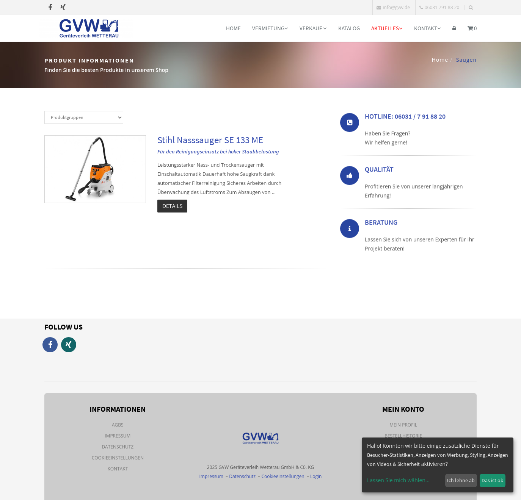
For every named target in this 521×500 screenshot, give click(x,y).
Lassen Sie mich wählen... (398, 480)
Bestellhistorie (403, 436)
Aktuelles (387, 28)
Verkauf (313, 28)
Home (233, 28)
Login (316, 476)
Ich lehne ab (461, 480)
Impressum (117, 436)
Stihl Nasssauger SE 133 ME (210, 140)
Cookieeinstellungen (118, 458)
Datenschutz (117, 447)
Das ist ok (492, 480)
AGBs (118, 425)
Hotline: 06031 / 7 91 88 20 (405, 117)
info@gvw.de (393, 7)
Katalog (349, 28)
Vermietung (270, 28)
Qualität (379, 170)
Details (172, 205)
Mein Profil (403, 425)
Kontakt (427, 28)
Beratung (381, 223)
